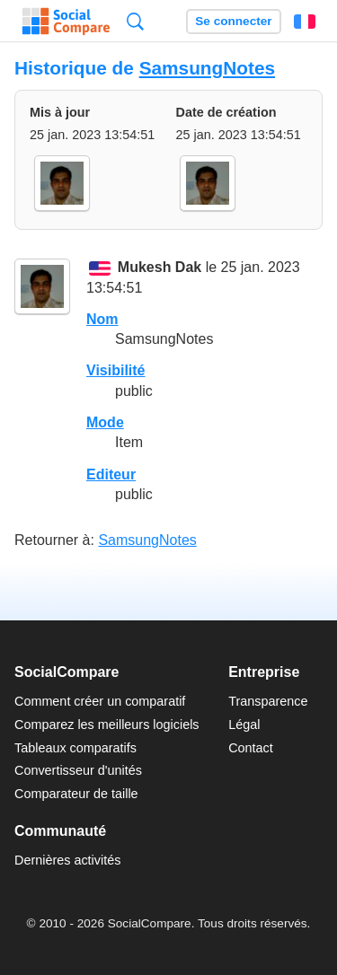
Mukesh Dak (159, 268)
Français (304, 21)
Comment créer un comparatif (99, 701)
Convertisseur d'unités (78, 770)
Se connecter (233, 21)
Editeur (111, 474)
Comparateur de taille (76, 793)
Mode (105, 422)
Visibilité (116, 370)
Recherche (135, 21)
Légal (244, 724)
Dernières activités (67, 860)
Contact (250, 748)
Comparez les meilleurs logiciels (107, 724)
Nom (102, 319)
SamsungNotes (207, 67)
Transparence (267, 701)
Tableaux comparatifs (75, 748)
